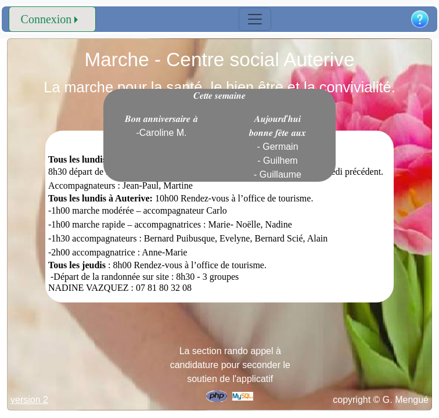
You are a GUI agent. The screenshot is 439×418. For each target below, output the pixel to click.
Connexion (46, 19)
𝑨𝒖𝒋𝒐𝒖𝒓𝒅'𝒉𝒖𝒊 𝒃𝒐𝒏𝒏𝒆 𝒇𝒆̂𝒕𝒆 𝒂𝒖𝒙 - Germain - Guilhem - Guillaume (277, 146)
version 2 (29, 400)
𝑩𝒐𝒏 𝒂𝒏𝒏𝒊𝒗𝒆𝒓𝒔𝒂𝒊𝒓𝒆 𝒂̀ (161, 126)
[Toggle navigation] (255, 19)
